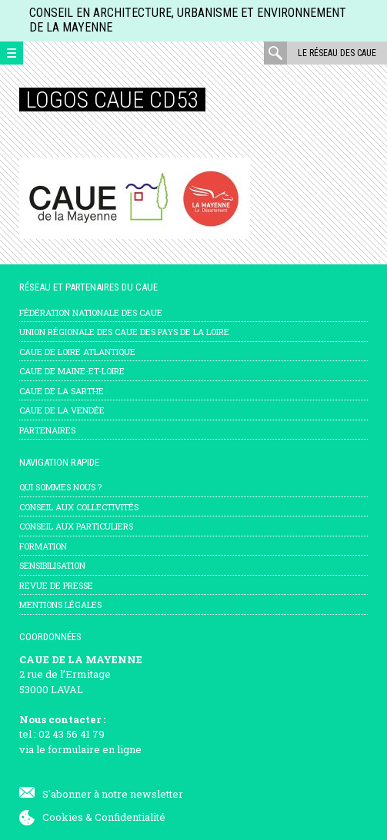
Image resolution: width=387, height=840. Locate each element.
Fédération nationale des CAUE (90, 312)
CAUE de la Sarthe (61, 391)
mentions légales (60, 604)
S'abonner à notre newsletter (112, 794)
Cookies (62, 817)
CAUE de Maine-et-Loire (72, 371)
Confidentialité (130, 817)
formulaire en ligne (95, 749)
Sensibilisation (52, 565)
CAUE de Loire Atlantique (77, 351)
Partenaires (47, 430)
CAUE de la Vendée (62, 410)
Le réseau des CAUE (337, 53)
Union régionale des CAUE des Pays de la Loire (124, 331)
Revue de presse (56, 585)
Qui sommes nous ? (60, 487)
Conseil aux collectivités (78, 507)
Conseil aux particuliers (76, 526)
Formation (43, 546)
